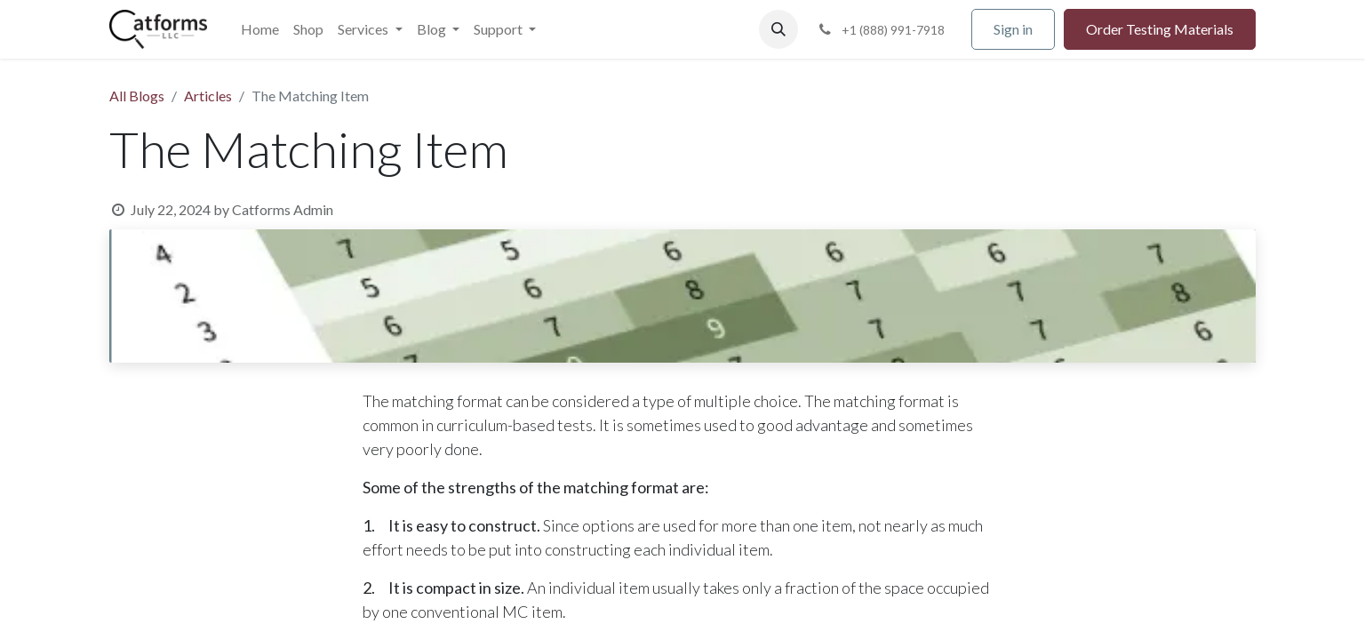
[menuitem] (260, 29)
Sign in (1013, 28)
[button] (778, 29)
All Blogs (136, 95)
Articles (208, 95)
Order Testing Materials (1159, 28)
